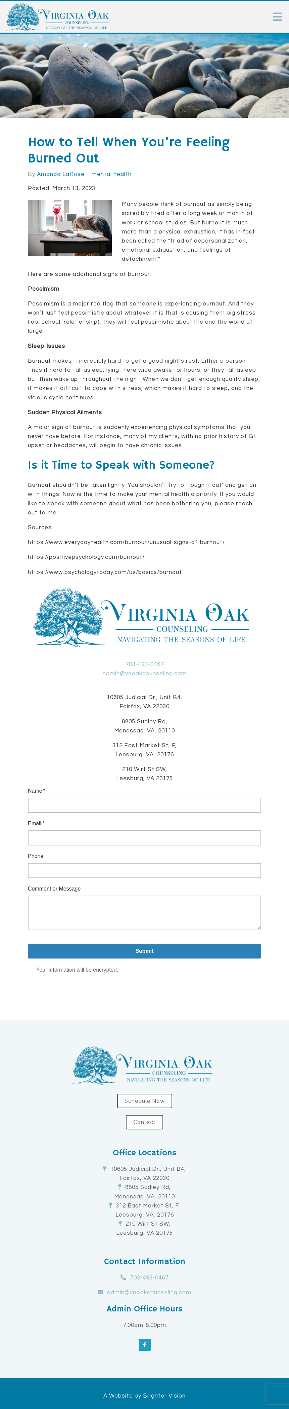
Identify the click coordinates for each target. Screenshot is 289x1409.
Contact (144, 1122)
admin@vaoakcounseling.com (144, 674)
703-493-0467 (145, 664)
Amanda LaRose (61, 174)
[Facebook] (145, 1345)
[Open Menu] (277, 16)
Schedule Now (145, 1101)
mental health (112, 174)
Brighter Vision (164, 1396)
